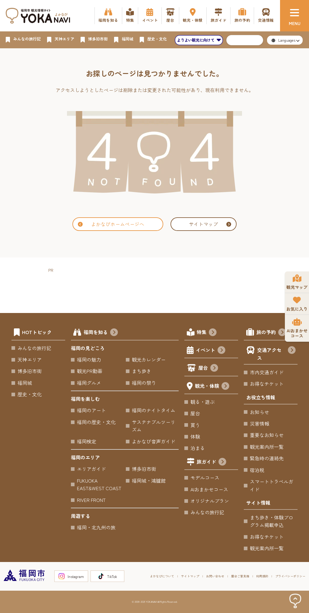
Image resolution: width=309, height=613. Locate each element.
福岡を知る (101, 332)
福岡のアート (91, 410)
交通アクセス (276, 354)
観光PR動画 (89, 371)
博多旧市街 (30, 371)
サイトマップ (210, 224)
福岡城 (25, 382)
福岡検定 (86, 441)
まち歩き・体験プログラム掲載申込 (271, 521)
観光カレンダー (149, 359)
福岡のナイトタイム (153, 410)
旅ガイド (211, 462)
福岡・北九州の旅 (96, 527)
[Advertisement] (158, 287)
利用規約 (262, 576)
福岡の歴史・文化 (96, 422)
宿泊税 (257, 470)
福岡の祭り (144, 382)
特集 (207, 332)
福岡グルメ (89, 382)
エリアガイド (91, 468)
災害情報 (259, 423)
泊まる (197, 448)
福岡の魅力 (89, 359)
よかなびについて (162, 576)
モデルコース (204, 477)
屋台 (208, 368)
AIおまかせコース (209, 489)
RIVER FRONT (91, 499)
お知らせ (259, 412)
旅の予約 (271, 332)
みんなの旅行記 (34, 348)
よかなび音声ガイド (153, 441)
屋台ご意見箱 (240, 576)
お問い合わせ (215, 576)
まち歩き (141, 371)
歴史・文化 (30, 394)
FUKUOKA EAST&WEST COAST (99, 484)
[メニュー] (294, 15)
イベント (210, 350)
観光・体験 (212, 386)
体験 (195, 436)
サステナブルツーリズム (153, 425)
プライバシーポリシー (290, 576)
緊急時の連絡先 (267, 458)
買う (195, 425)
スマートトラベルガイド (271, 485)
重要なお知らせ (267, 435)
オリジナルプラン (209, 500)
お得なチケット (267, 383)
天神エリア (30, 359)
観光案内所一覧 (267, 446)
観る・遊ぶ (202, 401)
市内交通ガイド (267, 372)
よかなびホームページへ (111, 224)
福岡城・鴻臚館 (149, 480)
